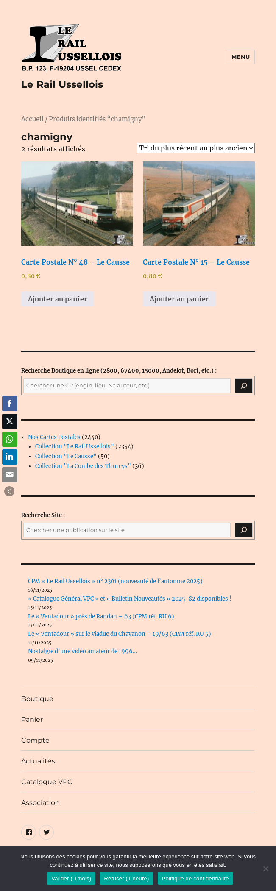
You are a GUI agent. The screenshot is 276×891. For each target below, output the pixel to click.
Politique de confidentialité (195, 878)
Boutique (37, 699)
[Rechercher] (244, 530)
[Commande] (196, 148)
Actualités (38, 761)
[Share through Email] (9, 474)
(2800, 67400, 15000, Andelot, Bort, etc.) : (119, 370)
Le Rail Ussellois (62, 84)
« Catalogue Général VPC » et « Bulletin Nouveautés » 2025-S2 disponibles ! (129, 598)
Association (40, 803)
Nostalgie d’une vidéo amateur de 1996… (82, 651)
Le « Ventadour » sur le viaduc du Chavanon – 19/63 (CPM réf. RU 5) (119, 634)
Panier (32, 720)
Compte (35, 740)
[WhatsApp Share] (9, 439)
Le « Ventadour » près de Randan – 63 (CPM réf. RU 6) (101, 616)
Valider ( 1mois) (71, 878)
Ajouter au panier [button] (57, 299)
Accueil (32, 119)
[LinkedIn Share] (9, 457)
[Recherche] (244, 385)
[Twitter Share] (9, 421)
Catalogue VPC (46, 782)
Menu (240, 56)
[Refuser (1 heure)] (265, 868)
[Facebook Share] (9, 403)
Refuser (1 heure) (126, 878)
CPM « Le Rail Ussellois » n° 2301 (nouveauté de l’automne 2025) (115, 581)
